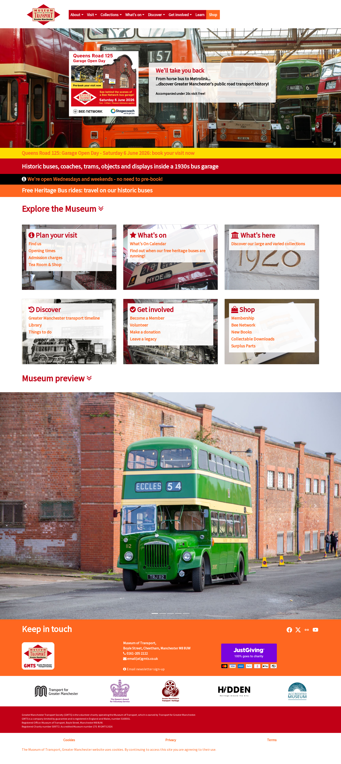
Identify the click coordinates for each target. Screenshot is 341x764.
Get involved (179, 14)
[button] (25, 505)
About (75, 14)
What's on (133, 14)
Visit (90, 14)
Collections (109, 14)
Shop (213, 14)
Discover (155, 14)
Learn (199, 14)
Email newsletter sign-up (144, 669)
